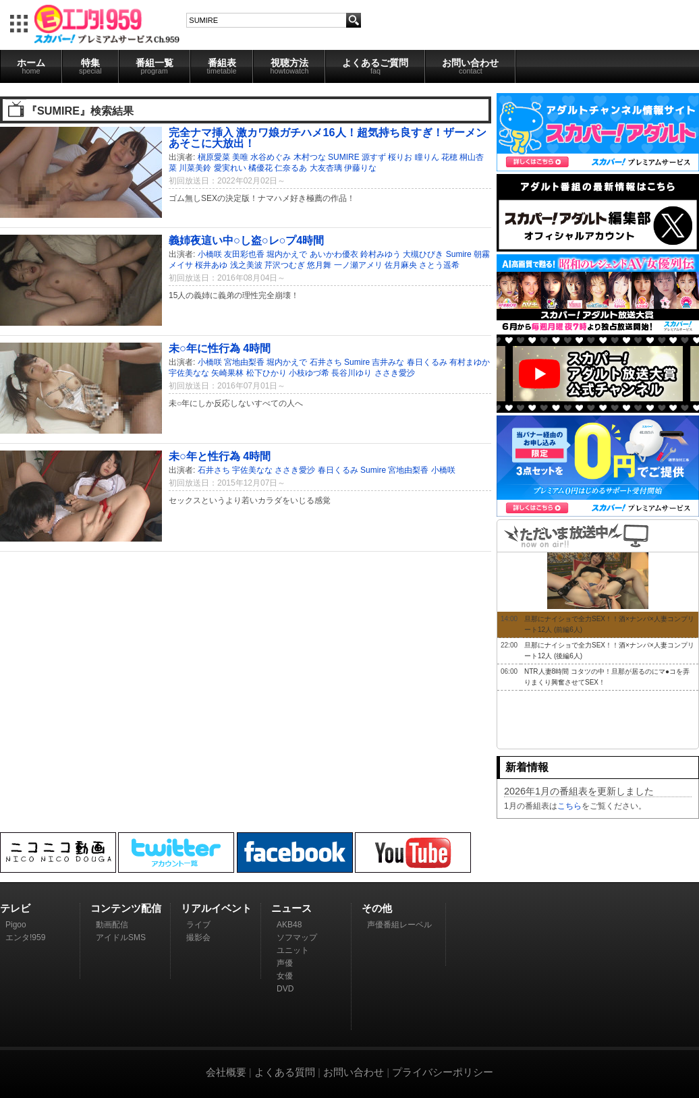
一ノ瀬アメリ (358, 265)
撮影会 (198, 937)
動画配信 (112, 924)
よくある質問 (284, 1072)
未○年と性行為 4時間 (220, 456)
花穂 (449, 157)
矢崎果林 (227, 373)
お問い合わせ (470, 66)
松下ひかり (266, 373)
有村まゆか (469, 362)
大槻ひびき (423, 254)
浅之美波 (246, 265)
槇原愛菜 (214, 157)
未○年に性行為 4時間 (220, 348)
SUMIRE (344, 157)
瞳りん (427, 157)
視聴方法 (289, 66)
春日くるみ (427, 362)
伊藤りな (360, 168)
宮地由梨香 (244, 362)
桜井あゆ (211, 265)
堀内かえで (287, 254)
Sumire (459, 254)
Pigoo (15, 924)
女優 (285, 976)
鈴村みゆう (380, 254)
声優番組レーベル (399, 924)
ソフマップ (297, 937)
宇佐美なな (189, 373)
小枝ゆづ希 (309, 373)
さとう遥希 (439, 265)
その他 (377, 908)
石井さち (326, 362)
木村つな (309, 157)
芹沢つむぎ (284, 265)
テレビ (15, 908)
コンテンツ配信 (125, 908)
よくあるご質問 (375, 66)
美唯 (240, 157)
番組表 (222, 66)
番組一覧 (154, 66)
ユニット (293, 950)
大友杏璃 (326, 168)
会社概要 (226, 1072)
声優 (285, 963)
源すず (374, 157)
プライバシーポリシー (442, 1072)
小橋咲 (210, 254)
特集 (90, 66)
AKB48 (289, 924)
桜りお (400, 157)
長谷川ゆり (351, 373)
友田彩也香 (244, 254)
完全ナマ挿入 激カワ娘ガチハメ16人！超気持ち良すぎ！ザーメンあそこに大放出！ (327, 137)
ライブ (198, 924)
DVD (285, 988)
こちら (569, 806)
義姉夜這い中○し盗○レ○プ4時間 (246, 240)
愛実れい (230, 168)
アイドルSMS (121, 937)
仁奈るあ (291, 168)
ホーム (31, 66)
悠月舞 (319, 265)
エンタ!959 (25, 937)
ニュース (291, 908)
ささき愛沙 (394, 373)
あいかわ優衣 (334, 254)
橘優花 (260, 168)
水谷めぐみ (270, 157)
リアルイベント (216, 908)
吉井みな (388, 362)
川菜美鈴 (195, 168)
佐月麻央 (401, 265)
